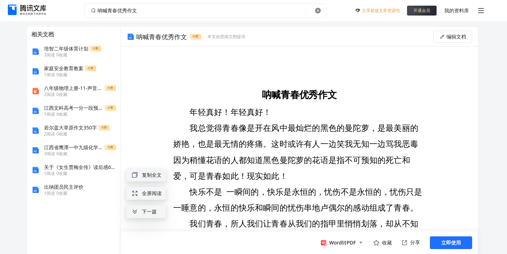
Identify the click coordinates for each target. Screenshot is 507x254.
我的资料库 (456, 10)
